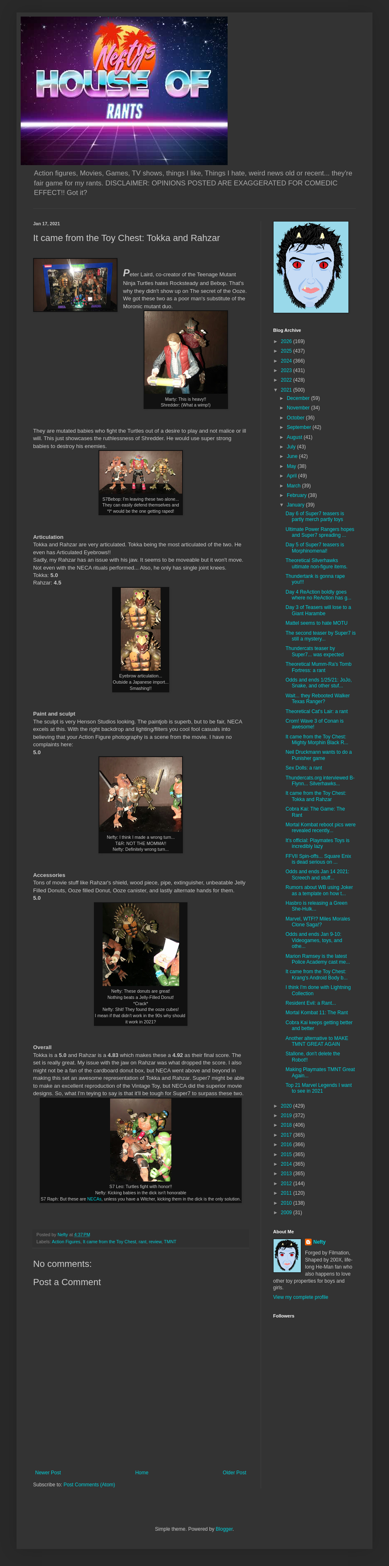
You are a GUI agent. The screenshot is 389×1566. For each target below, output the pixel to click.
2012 (287, 1183)
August (295, 437)
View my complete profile (300, 1297)
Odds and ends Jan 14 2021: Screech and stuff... (317, 874)
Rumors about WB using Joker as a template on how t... (319, 890)
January (296, 505)
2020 (287, 1106)
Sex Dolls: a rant (304, 768)
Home (142, 1473)
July (292, 447)
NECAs (94, 1198)
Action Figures (66, 1241)
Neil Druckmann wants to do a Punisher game (319, 755)
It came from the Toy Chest (109, 1241)
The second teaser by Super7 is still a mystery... (320, 636)
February (297, 495)
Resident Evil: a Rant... (311, 1003)
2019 (287, 1115)
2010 (287, 1203)
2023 (287, 370)
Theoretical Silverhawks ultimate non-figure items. (317, 563)
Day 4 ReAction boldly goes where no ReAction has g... (318, 595)
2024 (287, 361)
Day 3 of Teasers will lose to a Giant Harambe (318, 610)
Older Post (234, 1473)
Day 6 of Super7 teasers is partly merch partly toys (315, 516)
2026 (287, 341)
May (292, 466)
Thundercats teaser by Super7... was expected (314, 651)
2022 (287, 380)
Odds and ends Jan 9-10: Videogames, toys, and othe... (314, 940)
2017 (287, 1135)
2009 (287, 1212)
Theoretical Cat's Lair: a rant (317, 711)
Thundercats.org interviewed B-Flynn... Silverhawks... (320, 781)
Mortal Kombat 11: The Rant (317, 1013)
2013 (287, 1173)
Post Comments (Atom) (89, 1485)
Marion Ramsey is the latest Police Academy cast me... (318, 959)
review (155, 1241)
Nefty (319, 1242)
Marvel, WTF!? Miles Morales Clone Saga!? (318, 922)
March (294, 486)
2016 (287, 1144)
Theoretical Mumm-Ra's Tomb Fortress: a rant (318, 667)
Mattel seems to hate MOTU (317, 623)
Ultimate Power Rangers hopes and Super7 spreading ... (320, 532)
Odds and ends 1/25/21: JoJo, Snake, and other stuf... (319, 683)
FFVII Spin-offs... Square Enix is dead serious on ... (318, 859)
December (299, 398)
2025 (287, 351)
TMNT (170, 1241)
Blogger (224, 1529)
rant (142, 1241)
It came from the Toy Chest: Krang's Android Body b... (317, 974)
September (299, 427)
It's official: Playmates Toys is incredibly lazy (318, 843)
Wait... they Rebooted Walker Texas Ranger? (318, 698)
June (293, 456)
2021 (287, 390)
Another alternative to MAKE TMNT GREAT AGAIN (317, 1041)
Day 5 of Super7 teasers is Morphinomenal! (315, 547)
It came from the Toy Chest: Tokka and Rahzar (316, 796)
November (299, 408)
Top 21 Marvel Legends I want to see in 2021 (319, 1088)
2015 (287, 1154)
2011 (287, 1193)
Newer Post (48, 1473)
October (296, 418)
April (292, 476)
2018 (287, 1125)
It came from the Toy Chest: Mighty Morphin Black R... (317, 739)
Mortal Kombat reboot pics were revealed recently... (320, 827)
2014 (287, 1164)
